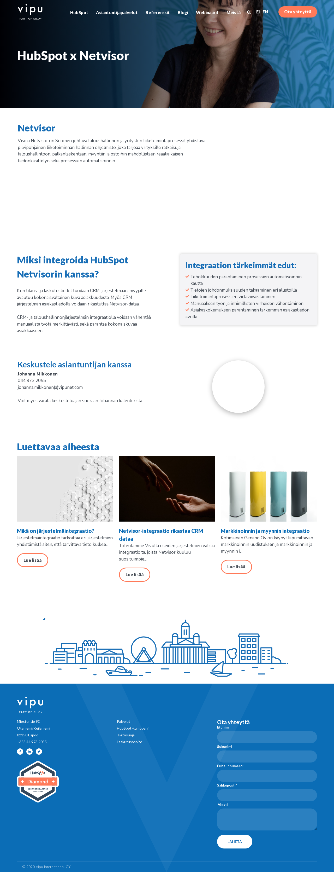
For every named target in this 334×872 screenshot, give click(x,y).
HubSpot (79, 12)
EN (265, 11)
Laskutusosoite (129, 742)
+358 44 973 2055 (32, 742)
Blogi (183, 12)
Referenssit (158, 12)
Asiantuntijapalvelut (117, 12)
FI (258, 11)
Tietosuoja (126, 735)
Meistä (233, 12)
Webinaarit (207, 12)
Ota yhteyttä (297, 11)
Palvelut (123, 721)
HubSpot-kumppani (132, 728)
